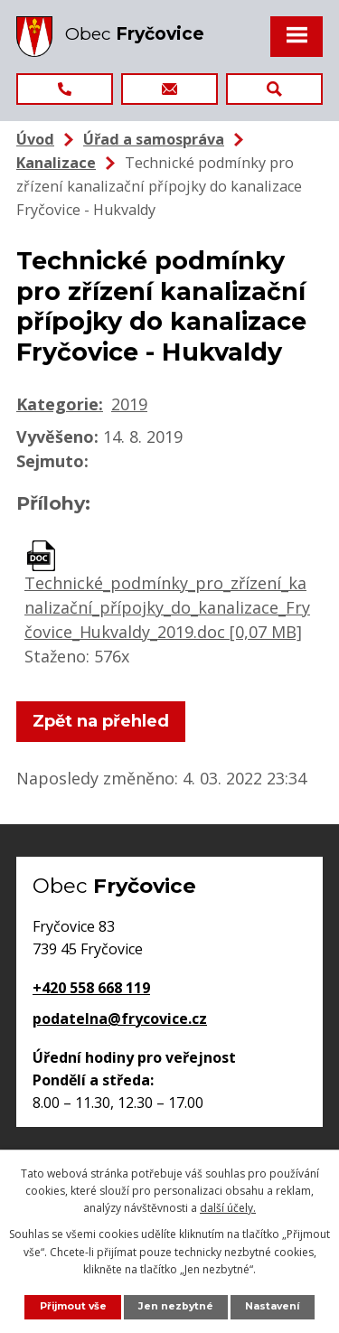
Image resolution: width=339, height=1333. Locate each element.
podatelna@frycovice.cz (120, 1018)
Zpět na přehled (101, 721)
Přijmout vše (73, 1306)
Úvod (35, 139)
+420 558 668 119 (91, 988)
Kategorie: (59, 404)
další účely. (228, 1208)
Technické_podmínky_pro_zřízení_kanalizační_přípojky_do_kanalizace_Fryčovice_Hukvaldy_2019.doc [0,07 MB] (167, 607)
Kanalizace (56, 163)
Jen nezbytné (175, 1306)
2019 (129, 404)
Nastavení (272, 1306)
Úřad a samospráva (153, 139)
